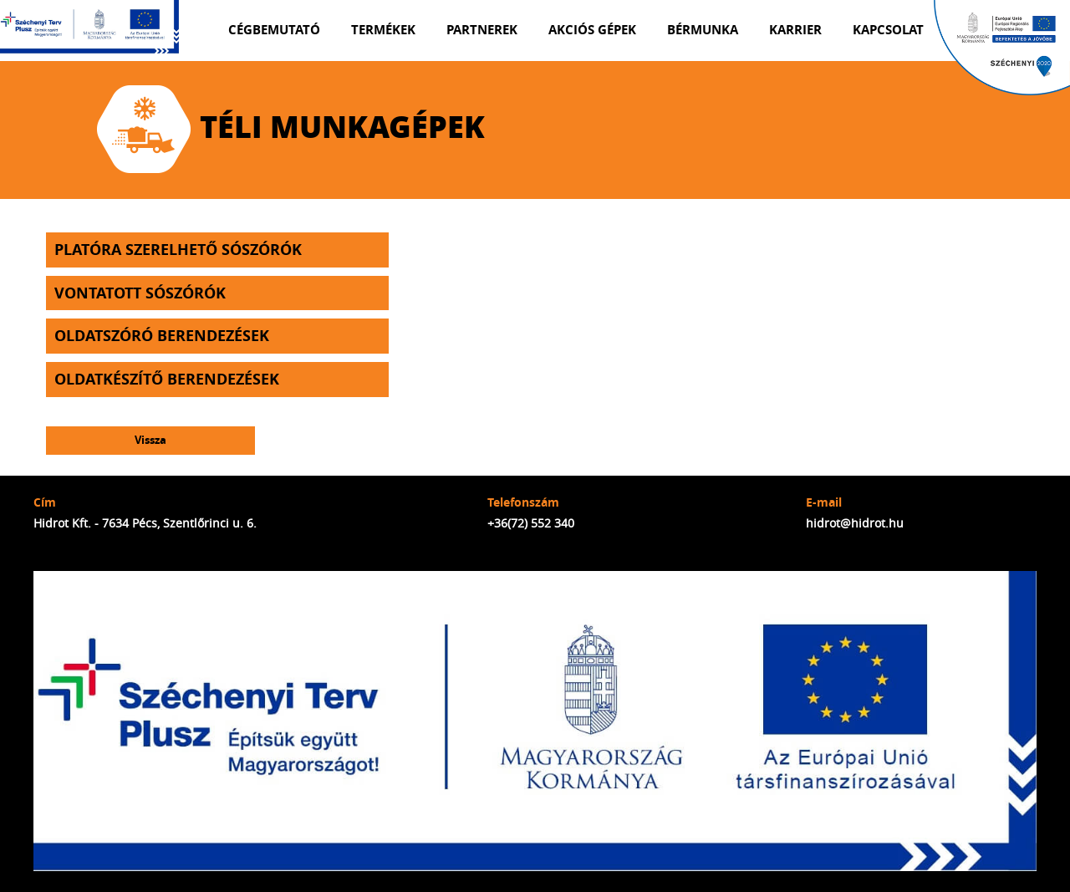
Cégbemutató (274, 29)
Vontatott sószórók (140, 293)
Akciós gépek (592, 29)
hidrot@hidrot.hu (855, 523)
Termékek (383, 29)
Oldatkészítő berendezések (166, 379)
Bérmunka (702, 29)
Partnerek (481, 29)
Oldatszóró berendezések (161, 335)
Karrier (795, 29)
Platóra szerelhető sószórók (178, 249)
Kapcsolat (888, 29)
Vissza (150, 440)
